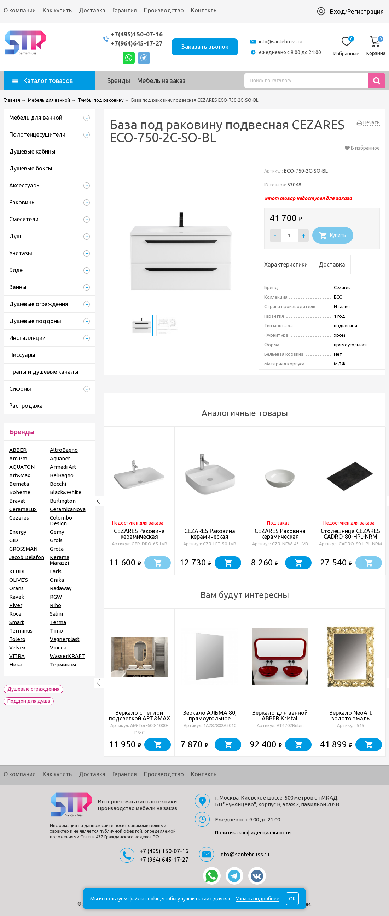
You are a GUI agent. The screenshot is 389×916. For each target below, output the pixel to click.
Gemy (57, 532)
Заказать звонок (204, 46)
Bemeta (19, 484)
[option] (139, 501)
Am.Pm (18, 458)
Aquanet (60, 458)
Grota (57, 549)
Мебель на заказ (161, 80)
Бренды (118, 80)
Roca (15, 614)
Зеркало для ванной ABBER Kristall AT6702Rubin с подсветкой (280, 721)
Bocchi (58, 484)
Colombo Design (61, 520)
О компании (20, 10)
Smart (16, 622)
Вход (337, 11)
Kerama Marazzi (59, 560)
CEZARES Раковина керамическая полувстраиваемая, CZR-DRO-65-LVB (139, 539)
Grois (56, 540)
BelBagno (62, 475)
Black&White (65, 492)
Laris (56, 571)
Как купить (57, 10)
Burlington (63, 501)
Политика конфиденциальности (253, 833)
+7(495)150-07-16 (136, 34)
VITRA (17, 656)
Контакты (204, 10)
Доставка (92, 10)
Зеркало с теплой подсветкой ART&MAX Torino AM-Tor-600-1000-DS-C (139, 721)
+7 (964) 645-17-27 (164, 859)
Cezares (19, 518)
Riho (55, 605)
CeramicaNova (68, 509)
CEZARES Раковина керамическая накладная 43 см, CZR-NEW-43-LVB (280, 539)
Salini (56, 614)
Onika (57, 580)
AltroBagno (64, 450)
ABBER (18, 450)
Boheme (19, 492)
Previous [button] (99, 501)
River (15, 605)
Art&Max (19, 475)
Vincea (58, 648)
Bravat (17, 501)
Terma (58, 622)
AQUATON (22, 467)
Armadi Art (63, 467)
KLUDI (16, 571)
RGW (56, 597)
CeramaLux (23, 509)
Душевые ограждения (33, 689)
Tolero (17, 639)
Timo (56, 631)
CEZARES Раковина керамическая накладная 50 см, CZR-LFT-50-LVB (209, 539)
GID (13, 540)
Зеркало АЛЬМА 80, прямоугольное (210, 716)
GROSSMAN (23, 549)
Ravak (16, 597)
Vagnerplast (65, 639)
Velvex (17, 648)
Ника (15, 664)
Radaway (60, 588)
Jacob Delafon (26, 557)
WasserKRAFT (67, 656)
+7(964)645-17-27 (136, 43)
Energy (17, 532)
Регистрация (365, 11)
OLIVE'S (18, 580)
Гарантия (124, 10)
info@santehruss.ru (280, 41)
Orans (16, 588)
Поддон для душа (28, 701)
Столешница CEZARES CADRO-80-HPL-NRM (350, 534)
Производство (164, 10)
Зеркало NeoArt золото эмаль (351, 716)
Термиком (63, 664)
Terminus (21, 631)
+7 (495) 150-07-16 (164, 851)
